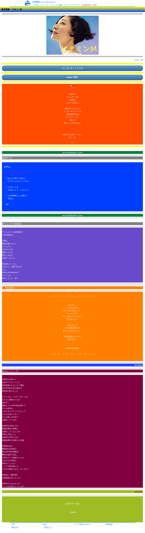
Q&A (45, 524)
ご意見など (47, 527)
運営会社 (15, 527)
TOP (13, 524)
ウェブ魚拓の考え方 (82, 524)
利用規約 (109, 524)
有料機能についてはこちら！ (44, 1)
